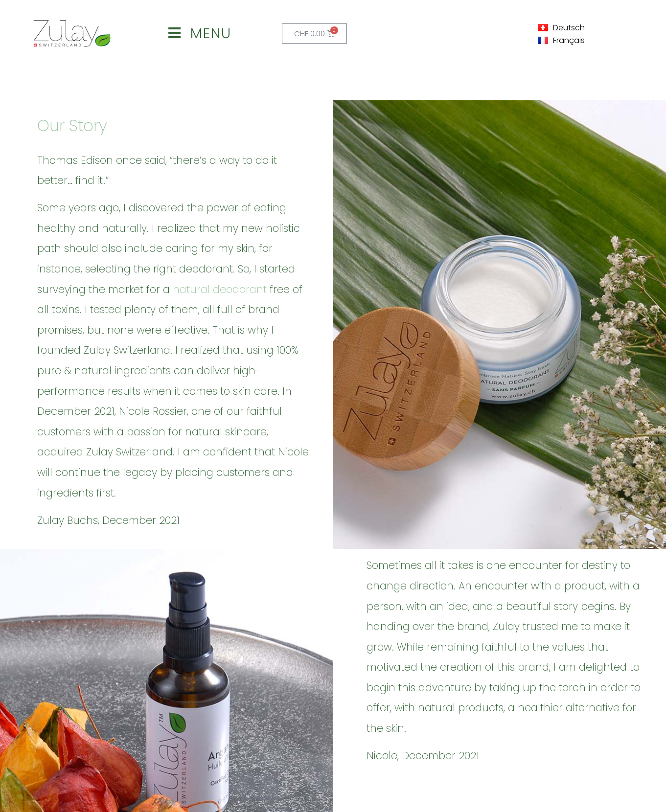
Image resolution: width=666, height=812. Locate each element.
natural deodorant (220, 289)
